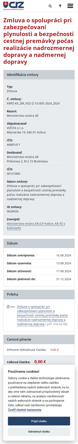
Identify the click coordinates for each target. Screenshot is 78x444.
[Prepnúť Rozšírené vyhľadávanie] (60, 6)
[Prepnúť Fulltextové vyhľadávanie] (50, 6)
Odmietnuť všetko (39, 431)
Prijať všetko (39, 421)
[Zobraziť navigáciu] (70, 6)
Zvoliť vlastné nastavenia (24, 410)
